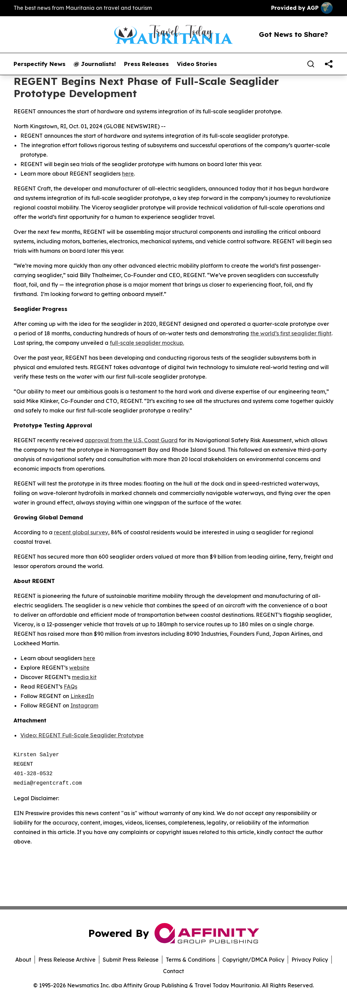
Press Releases (146, 64)
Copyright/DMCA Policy (253, 959)
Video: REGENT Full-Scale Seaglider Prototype (82, 735)
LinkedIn (82, 696)
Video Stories (197, 64)
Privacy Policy (309, 959)
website (79, 667)
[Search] (311, 64)
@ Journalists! (95, 64)
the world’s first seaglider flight (290, 333)
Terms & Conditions (190, 959)
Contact (173, 971)
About (23, 959)
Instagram (84, 705)
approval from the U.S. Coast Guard (131, 440)
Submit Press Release (131, 959)
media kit (84, 677)
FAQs (70, 686)
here (128, 173)
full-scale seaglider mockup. (147, 342)
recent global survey (81, 532)
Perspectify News (39, 64)
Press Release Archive (67, 959)
